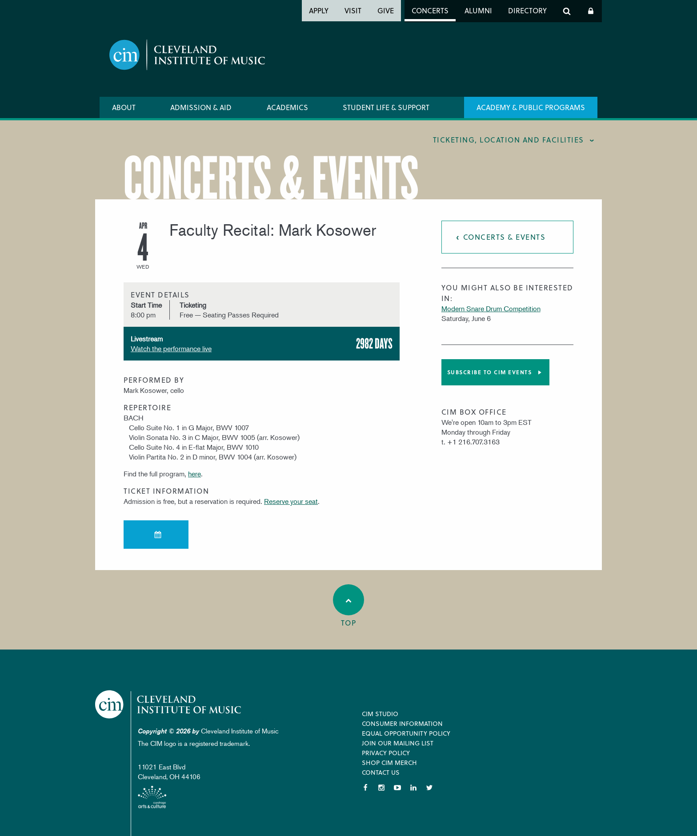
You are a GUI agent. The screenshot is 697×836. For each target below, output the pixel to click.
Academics (287, 107)
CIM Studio (380, 713)
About (124, 107)
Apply (318, 10)
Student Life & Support (386, 107)
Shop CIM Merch (389, 762)
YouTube (397, 787)
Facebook (365, 787)
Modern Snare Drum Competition (491, 308)
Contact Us (381, 772)
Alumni (478, 10)
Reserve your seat (291, 501)
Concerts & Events (504, 237)
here (194, 473)
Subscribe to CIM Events (489, 372)
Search (567, 11)
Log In (591, 11)
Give (385, 10)
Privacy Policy (386, 752)
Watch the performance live (171, 348)
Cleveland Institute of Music (168, 704)
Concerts (430, 10)
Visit (352, 10)
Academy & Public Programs (531, 107)
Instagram (381, 787)
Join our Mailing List (397, 743)
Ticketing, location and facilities (508, 140)
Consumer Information (402, 723)
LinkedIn (413, 787)
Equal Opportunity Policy (406, 733)
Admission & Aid (201, 107)
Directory (527, 10)
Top (348, 606)
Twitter (429, 787)
